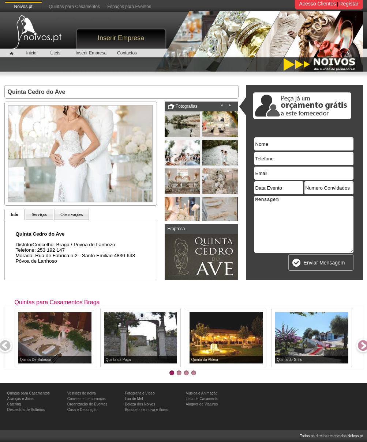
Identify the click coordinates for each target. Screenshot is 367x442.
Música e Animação (202, 393)
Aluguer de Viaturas (202, 404)
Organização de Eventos (87, 404)
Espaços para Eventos (129, 6)
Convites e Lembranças (86, 399)
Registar (348, 4)
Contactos (127, 53)
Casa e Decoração (82, 410)
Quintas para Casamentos (74, 6)
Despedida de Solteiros (26, 410)
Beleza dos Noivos (140, 404)
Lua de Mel (134, 399)
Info (14, 214)
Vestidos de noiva (81, 393)
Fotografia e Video (140, 393)
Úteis (55, 53)
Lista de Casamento (202, 399)
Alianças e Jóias (20, 399)
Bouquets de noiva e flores (146, 410)
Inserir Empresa (121, 38)
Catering (14, 404)
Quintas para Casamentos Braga (57, 302)
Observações (71, 214)
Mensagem (303, 224)
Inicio (31, 53)
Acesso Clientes (317, 4)
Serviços (39, 214)
